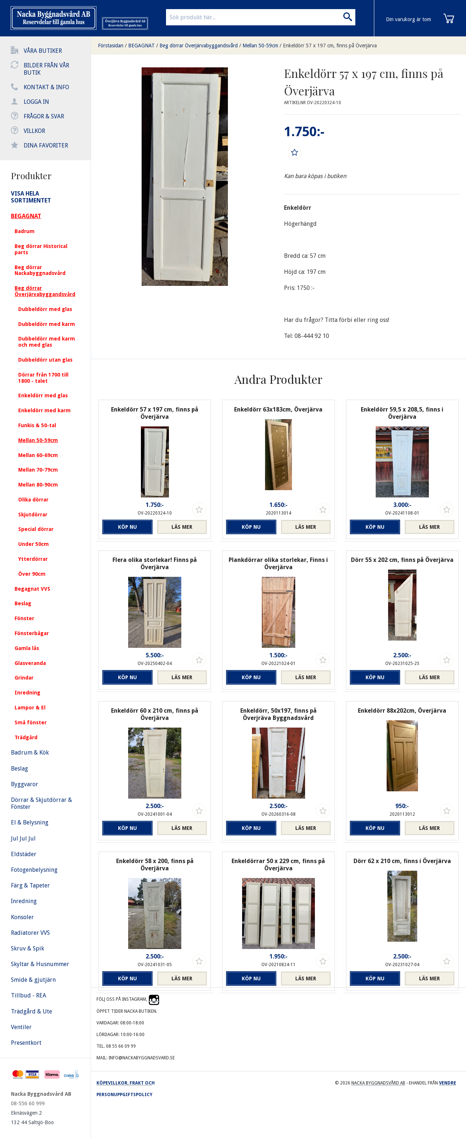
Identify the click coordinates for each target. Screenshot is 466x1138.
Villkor (34, 130)
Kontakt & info (46, 87)
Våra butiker (43, 50)
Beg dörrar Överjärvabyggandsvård (198, 45)
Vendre (447, 1083)
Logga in (36, 101)
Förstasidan (110, 45)
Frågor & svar (44, 116)
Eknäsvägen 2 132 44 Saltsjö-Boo (32, 1117)
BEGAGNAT (141, 45)
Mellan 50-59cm (260, 45)
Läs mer (181, 527)
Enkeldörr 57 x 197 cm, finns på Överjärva (330, 45)
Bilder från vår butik (46, 69)
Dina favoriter (46, 145)
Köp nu (127, 527)
